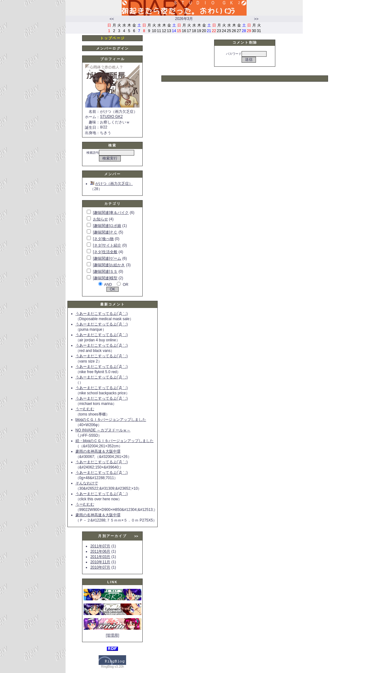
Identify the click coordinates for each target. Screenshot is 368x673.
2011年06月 (100, 551)
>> (256, 19)
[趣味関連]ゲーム (107, 258)
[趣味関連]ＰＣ (105, 232)
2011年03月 (100, 557)
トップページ (112, 38)
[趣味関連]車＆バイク (111, 212)
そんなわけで (87, 483)
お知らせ (100, 219)
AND (108, 284)
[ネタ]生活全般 (105, 252)
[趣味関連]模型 (105, 278)
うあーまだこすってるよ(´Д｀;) (102, 313)
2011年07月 (100, 546)
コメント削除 (245, 42)
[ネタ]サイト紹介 (107, 245)
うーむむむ (85, 409)
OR (125, 284)
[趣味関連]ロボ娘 (107, 226)
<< (112, 19)
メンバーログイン (112, 48)
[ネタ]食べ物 (103, 239)
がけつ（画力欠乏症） (111, 183)
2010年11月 (100, 562)
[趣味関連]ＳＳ (105, 271)
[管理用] (112, 635)
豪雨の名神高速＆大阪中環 (98, 451)
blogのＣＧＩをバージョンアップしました (111, 419)
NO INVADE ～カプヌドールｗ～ (103, 430)
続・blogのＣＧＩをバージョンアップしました (115, 441)
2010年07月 (100, 567)
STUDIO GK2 (111, 116)
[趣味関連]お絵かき (109, 265)
